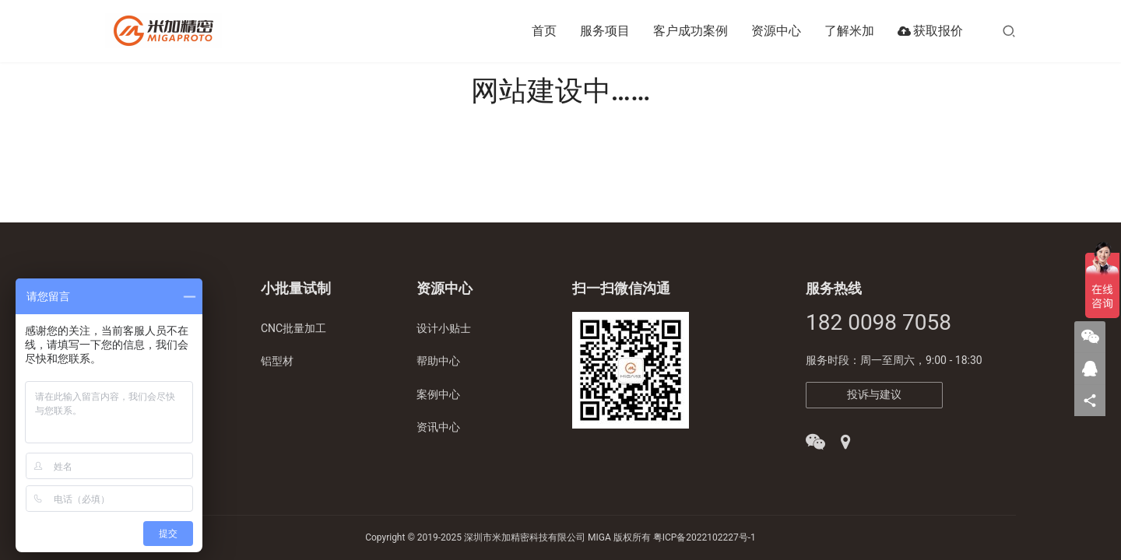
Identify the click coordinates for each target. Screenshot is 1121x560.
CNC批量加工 (293, 328)
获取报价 (930, 31)
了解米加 (849, 30)
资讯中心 (438, 427)
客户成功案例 (690, 30)
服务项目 (605, 30)
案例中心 (438, 394)
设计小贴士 (443, 328)
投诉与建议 (874, 394)
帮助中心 (438, 361)
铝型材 (277, 361)
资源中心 (776, 30)
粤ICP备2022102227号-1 (704, 537)
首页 (544, 30)
